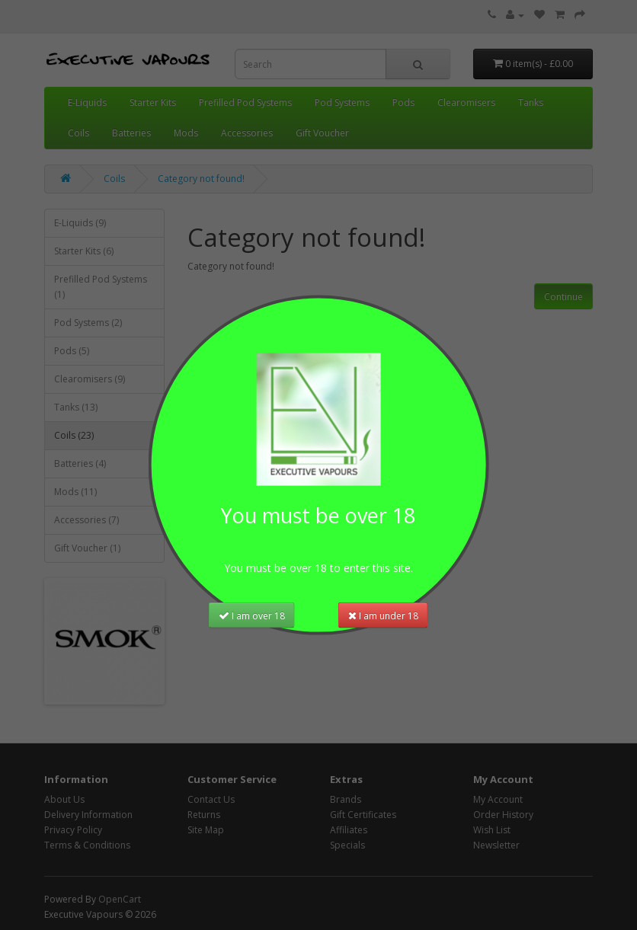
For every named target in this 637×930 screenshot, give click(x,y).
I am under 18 (383, 614)
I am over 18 (252, 614)
